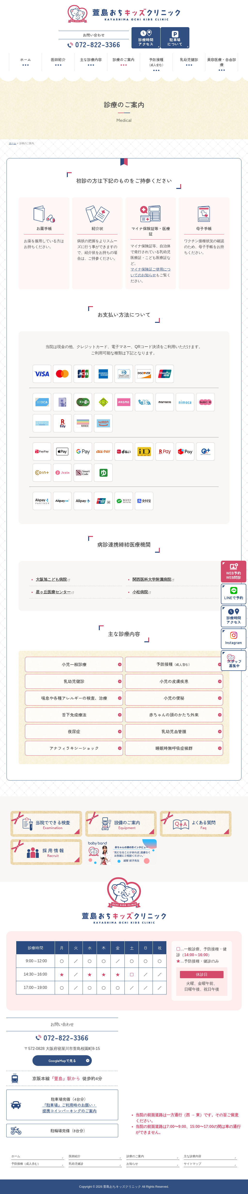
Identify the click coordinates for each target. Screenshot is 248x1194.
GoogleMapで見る (62, 1062)
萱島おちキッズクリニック (122, 1186)
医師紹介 (74, 1156)
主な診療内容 (192, 1156)
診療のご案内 (135, 1156)
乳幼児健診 (76, 1163)
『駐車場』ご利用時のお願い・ (69, 1109)
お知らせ (132, 1163)
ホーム (15, 1156)
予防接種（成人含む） (25, 1163)
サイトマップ (192, 1163)
